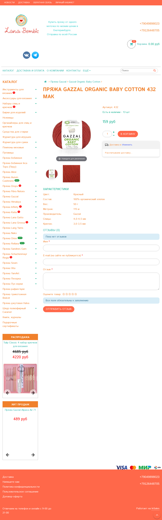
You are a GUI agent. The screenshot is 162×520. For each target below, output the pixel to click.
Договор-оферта (12, 496)
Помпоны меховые (14, 147)
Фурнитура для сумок (16, 142)
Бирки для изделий (14, 112)
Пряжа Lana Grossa (15, 223)
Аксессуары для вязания (17, 98)
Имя (46, 241)
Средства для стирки (16, 132)
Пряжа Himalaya (12, 202)
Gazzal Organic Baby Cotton (84, 82)
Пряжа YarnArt (11, 273)
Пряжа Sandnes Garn (15, 249)
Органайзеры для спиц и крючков (17, 124)
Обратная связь (42, 2)
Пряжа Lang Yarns (13, 228)
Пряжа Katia (11, 212)
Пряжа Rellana (14, 244)
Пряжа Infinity (12, 207)
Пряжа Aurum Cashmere (11, 179)
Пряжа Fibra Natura (14, 191)
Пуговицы (8, 153)
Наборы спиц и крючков (11, 105)
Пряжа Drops (12, 186)
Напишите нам (11, 482)
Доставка (24, 2)
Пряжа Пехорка (12, 279)
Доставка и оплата (30, 71)
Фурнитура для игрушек (17, 137)
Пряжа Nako (10, 233)
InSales (155, 508)
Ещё (86, 71)
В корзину (128, 134)
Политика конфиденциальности (21, 487)
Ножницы (8, 118)
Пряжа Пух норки (13, 284)
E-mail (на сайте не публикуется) (62, 255)
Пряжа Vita (9, 268)
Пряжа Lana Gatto (13, 217)
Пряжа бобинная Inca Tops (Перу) (15, 165)
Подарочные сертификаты (11, 324)
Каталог (8, 71)
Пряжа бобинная (13, 158)
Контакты (73, 71)
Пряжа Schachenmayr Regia (15, 256)
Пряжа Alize (10, 172)
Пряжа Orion (12, 238)
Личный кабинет (64, 2)
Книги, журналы (12, 317)
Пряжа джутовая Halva (16, 303)
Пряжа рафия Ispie (14, 289)
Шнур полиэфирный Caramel (14, 310)
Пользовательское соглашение (20, 492)
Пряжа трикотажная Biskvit (14, 296)
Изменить (127, 144)
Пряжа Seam (10, 263)
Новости (9, 2)
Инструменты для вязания (13, 91)
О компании (55, 71)
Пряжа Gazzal (11, 196)
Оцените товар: (52, 294)
